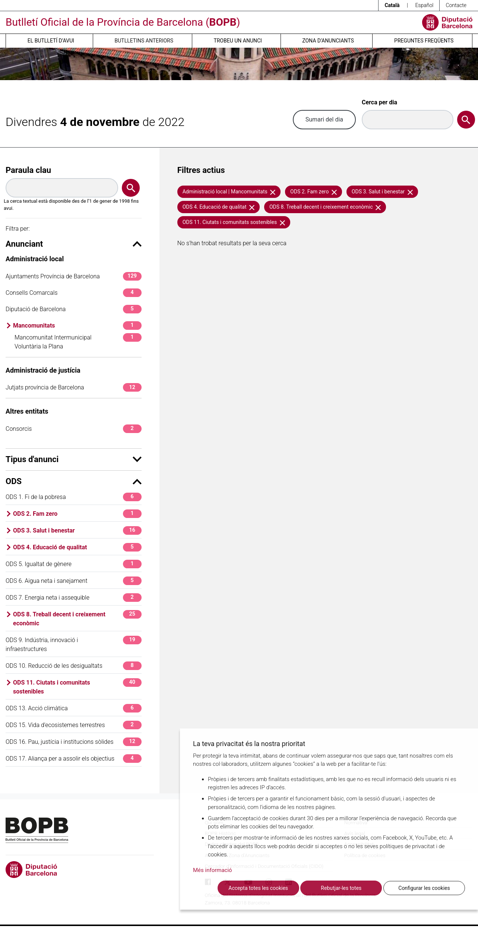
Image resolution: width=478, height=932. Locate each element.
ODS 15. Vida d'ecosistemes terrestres (74, 725)
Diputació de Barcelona (74, 309)
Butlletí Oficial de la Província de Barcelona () (123, 22)
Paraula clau (28, 170)
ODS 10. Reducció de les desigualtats (74, 665)
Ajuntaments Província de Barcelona (74, 276)
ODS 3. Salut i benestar (77, 530)
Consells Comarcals (74, 292)
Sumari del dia (324, 119)
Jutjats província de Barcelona (74, 387)
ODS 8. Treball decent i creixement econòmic (77, 618)
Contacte (456, 5)
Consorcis (74, 428)
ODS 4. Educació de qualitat (77, 547)
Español (424, 5)
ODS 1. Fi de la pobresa (74, 497)
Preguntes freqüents (423, 41)
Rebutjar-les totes (341, 888)
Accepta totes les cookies (258, 888)
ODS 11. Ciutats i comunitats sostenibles (77, 686)
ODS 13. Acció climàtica (74, 708)
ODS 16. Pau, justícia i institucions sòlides (74, 741)
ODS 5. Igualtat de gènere (74, 564)
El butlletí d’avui (51, 41)
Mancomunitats (77, 325)
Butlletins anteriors (144, 41)
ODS (74, 481)
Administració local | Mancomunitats (229, 192)
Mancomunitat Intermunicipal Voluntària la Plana (78, 341)
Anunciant (74, 244)
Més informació (212, 870)
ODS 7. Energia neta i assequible (74, 597)
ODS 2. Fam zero (77, 513)
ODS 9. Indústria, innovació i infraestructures (74, 644)
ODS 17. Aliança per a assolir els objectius (74, 758)
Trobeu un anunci (237, 41)
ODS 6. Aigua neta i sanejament (74, 580)
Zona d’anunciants (328, 41)
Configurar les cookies (424, 888)
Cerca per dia (379, 102)
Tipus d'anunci (74, 459)
